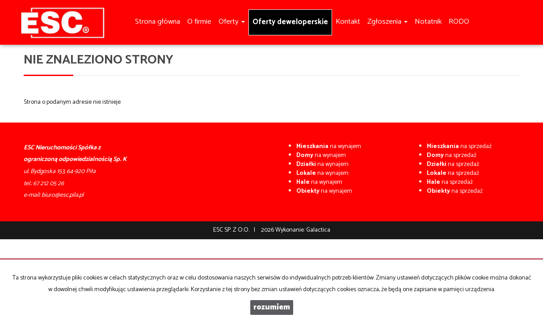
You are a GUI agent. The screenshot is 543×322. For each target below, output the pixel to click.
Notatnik (428, 22)
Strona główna (157, 22)
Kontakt (348, 22)
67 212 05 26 (48, 183)
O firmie (199, 22)
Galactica (318, 230)
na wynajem (328, 146)
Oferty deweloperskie (290, 22)
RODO (459, 22)
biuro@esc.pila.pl (63, 195)
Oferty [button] (232, 22)
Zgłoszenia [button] (387, 22)
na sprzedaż (459, 146)
